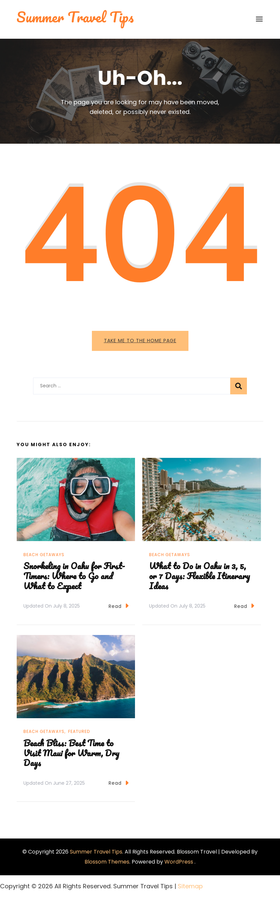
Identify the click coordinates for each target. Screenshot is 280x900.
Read (119, 605)
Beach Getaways (43, 554)
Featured (79, 731)
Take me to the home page (140, 340)
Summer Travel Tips (96, 852)
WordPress (178, 862)
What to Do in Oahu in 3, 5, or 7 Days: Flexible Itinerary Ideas (199, 576)
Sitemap (190, 886)
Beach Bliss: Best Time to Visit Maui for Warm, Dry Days (71, 753)
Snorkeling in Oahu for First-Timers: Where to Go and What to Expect (74, 576)
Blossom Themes (107, 862)
